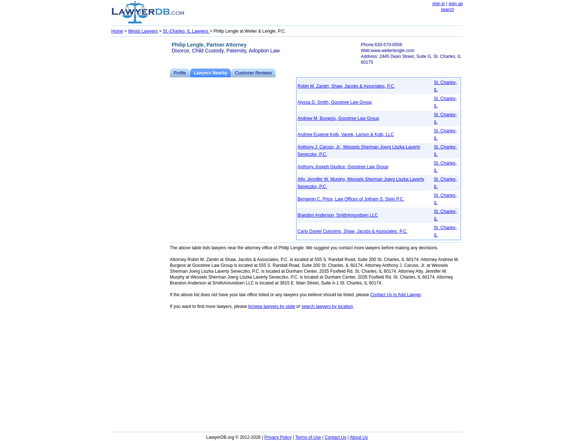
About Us (359, 437)
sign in (438, 3)
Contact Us (335, 437)
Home (117, 31)
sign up (455, 3)
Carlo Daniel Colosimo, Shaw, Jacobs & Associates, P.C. (353, 231)
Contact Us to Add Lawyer (395, 294)
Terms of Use (308, 437)
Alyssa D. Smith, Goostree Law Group (335, 102)
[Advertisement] (140, 149)
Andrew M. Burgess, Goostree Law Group (338, 118)
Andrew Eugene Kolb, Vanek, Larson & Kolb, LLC (346, 134)
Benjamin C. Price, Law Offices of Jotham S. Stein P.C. (351, 199)
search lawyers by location (327, 306)
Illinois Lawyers (143, 31)
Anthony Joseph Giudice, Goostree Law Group (343, 166)
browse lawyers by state (271, 306)
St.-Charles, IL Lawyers (186, 31)
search (447, 9)
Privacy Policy (278, 437)
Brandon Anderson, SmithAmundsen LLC (338, 215)
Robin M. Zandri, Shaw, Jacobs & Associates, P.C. (346, 86)
